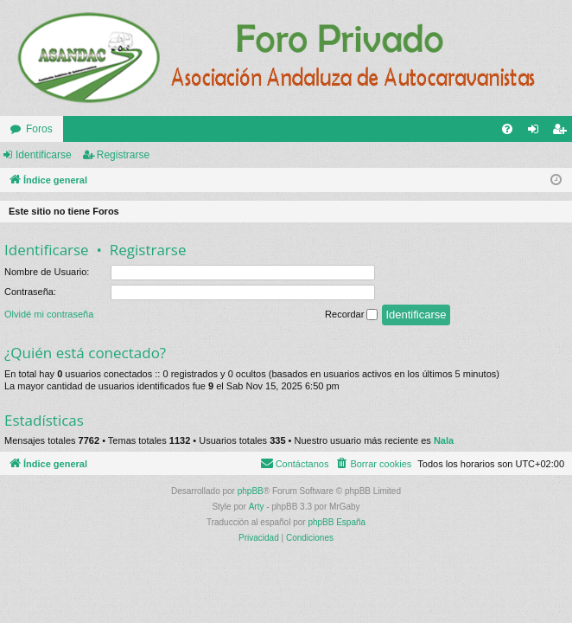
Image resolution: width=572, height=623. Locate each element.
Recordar (351, 315)
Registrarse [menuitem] (563, 132)
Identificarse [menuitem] (537, 132)
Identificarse (44, 155)
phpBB (251, 491)
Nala (444, 440)
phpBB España (336, 522)
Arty (256, 506)
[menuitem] (507, 129)
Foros (39, 129)
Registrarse (123, 155)
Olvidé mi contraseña (48, 314)
